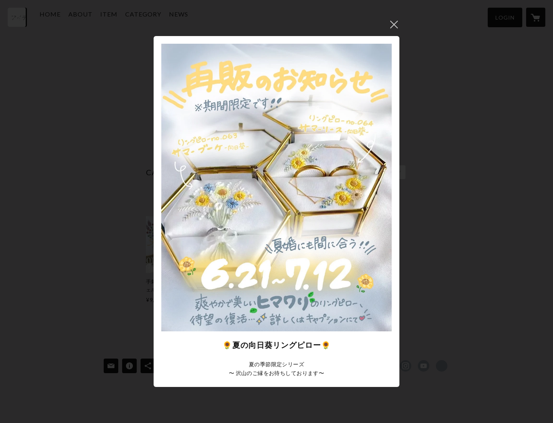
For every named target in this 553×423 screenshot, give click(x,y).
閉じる (394, 24)
